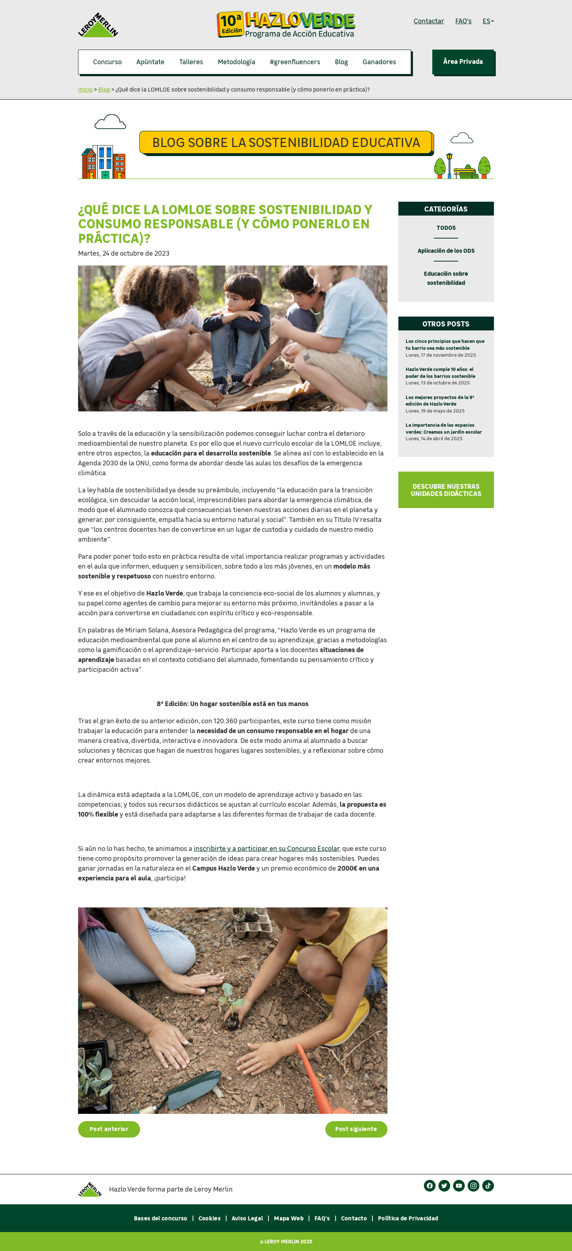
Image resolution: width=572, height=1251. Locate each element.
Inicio (85, 89)
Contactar (429, 20)
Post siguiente (356, 1128)
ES (488, 20)
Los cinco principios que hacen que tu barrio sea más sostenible (445, 344)
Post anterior (109, 1128)
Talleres (191, 61)
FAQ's (463, 20)
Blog (341, 61)
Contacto (354, 1218)
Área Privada (463, 61)
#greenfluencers (295, 61)
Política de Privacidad (408, 1218)
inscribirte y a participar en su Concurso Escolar (266, 848)
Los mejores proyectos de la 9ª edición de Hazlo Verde (440, 400)
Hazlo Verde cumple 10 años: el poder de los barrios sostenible (440, 372)
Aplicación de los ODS (446, 250)
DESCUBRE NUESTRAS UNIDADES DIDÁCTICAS (446, 489)
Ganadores (379, 61)
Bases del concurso (161, 1218)
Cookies (209, 1218)
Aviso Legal (247, 1218)
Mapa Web (289, 1218)
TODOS (446, 227)
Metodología (236, 61)
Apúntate (150, 61)
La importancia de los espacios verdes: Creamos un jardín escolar (444, 428)
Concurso (107, 61)
